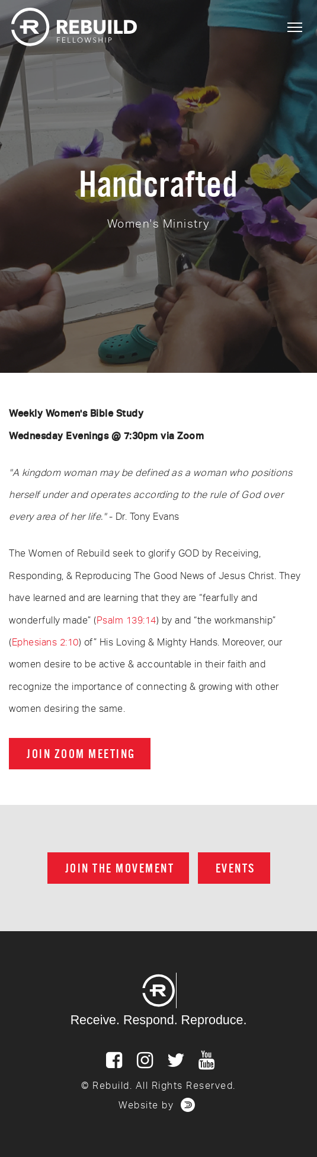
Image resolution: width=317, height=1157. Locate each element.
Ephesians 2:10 (45, 642)
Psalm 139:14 (126, 620)
